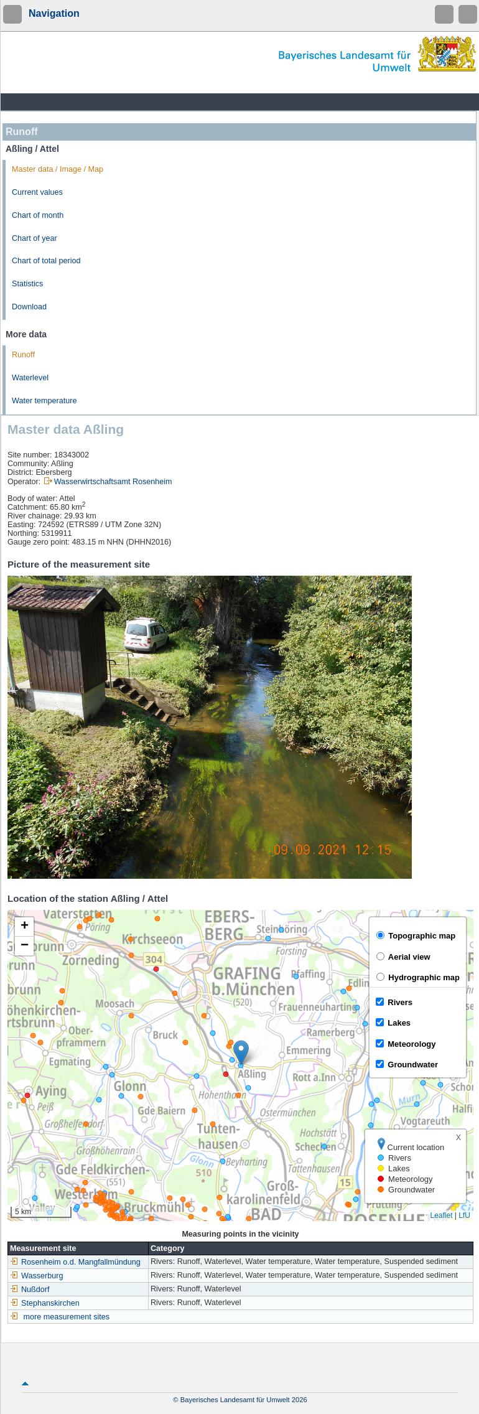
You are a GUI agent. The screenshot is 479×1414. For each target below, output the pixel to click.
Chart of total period (46, 260)
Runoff (23, 354)
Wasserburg (36, 1275)
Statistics (27, 283)
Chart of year (34, 238)
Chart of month (37, 215)
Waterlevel (30, 377)
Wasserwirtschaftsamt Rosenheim (113, 481)
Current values (37, 192)
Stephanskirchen (45, 1303)
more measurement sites (67, 1317)
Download (29, 306)
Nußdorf (30, 1289)
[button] (241, 1052)
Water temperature (44, 400)
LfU (464, 1215)
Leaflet (441, 1215)
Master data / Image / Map (57, 169)
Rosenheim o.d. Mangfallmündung (75, 1262)
